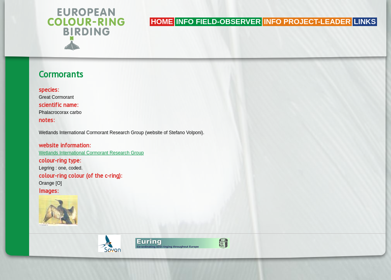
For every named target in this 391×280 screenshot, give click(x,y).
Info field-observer (218, 22)
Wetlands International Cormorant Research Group (91, 153)
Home (162, 22)
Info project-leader (307, 22)
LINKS (365, 22)
